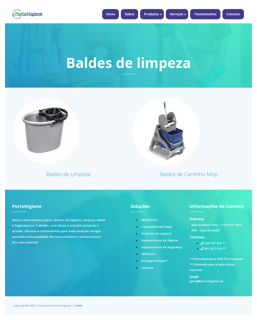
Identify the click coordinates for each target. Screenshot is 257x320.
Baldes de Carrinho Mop (189, 174)
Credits (79, 305)
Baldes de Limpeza (68, 174)
